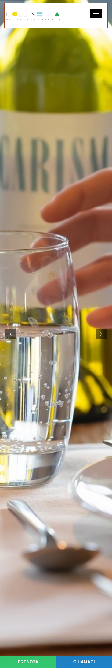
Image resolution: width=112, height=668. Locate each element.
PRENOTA (28, 662)
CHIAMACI (84, 662)
